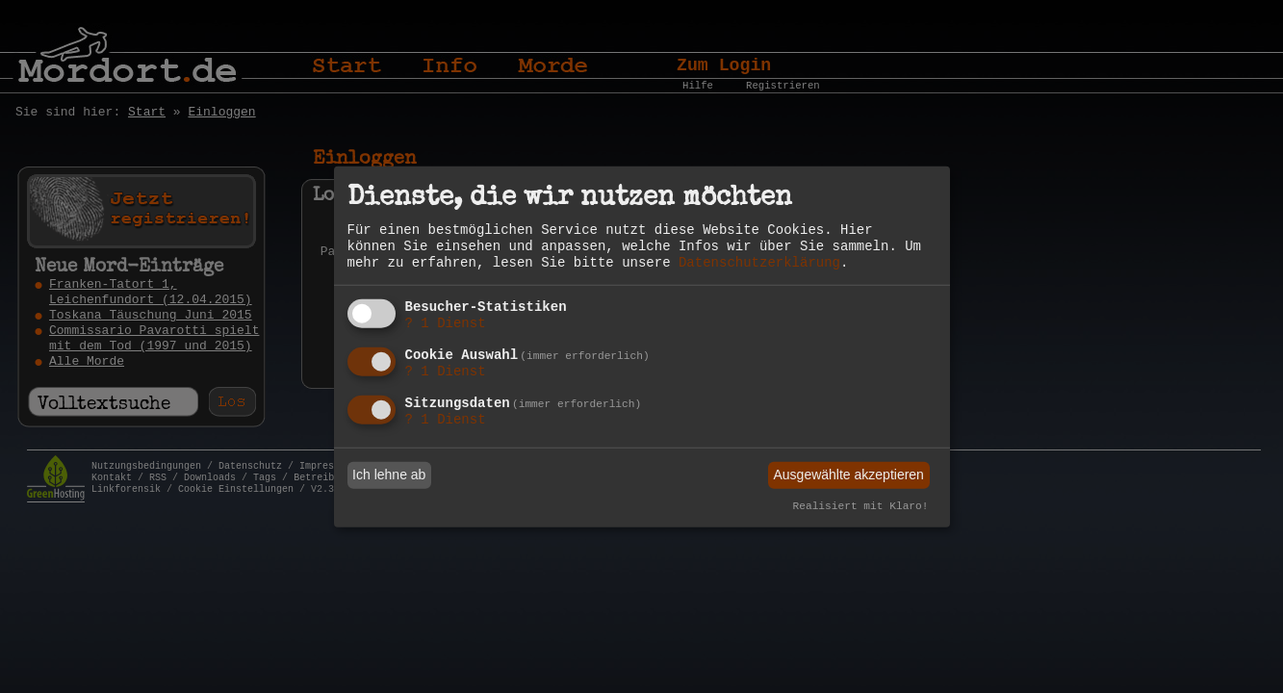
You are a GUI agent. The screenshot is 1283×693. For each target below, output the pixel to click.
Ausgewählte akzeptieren (848, 474)
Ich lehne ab (388, 474)
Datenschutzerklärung (759, 262)
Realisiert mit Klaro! (861, 506)
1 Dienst (445, 323)
